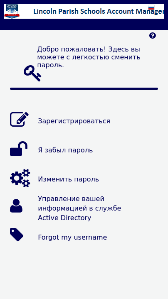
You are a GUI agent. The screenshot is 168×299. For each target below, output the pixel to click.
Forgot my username (72, 237)
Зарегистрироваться (74, 121)
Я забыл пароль (65, 150)
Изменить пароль (68, 179)
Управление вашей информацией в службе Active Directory (79, 208)
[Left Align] (152, 37)
